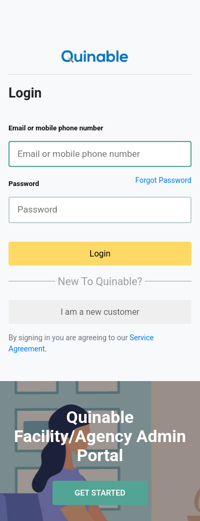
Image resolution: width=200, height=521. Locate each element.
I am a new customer (100, 312)
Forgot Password (163, 180)
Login (100, 254)
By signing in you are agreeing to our (68, 337)
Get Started (100, 493)
